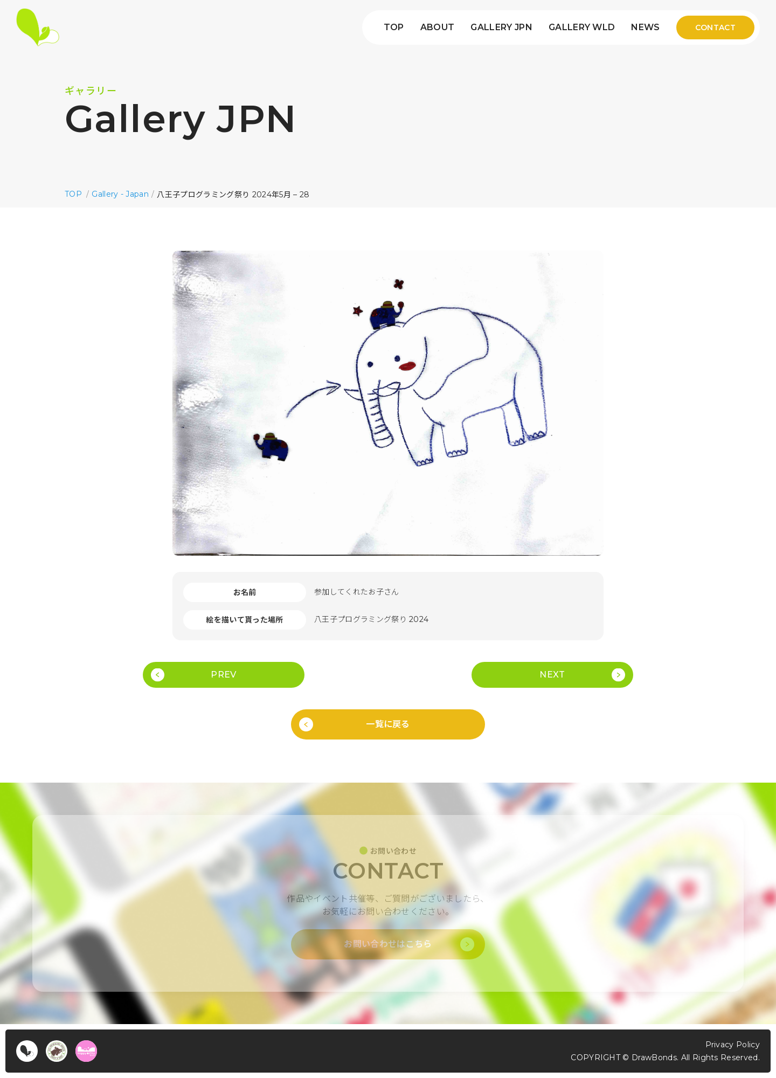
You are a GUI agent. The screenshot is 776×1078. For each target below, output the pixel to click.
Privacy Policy (732, 1044)
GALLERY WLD (582, 27)
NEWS (645, 27)
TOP (394, 27)
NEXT (552, 674)
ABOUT (437, 27)
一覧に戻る (388, 724)
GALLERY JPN (501, 27)
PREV (223, 674)
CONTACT (715, 27)
